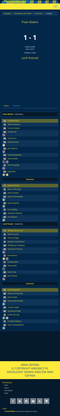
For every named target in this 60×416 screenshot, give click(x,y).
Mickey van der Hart (15, 230)
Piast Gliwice (30, 22)
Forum (7, 388)
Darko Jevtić (12, 265)
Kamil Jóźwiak (13, 262)
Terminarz (38, 13)
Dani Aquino (12, 217)
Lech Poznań (30, 58)
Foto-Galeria (9, 390)
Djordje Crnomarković (16, 241)
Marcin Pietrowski (14, 189)
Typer (6, 393)
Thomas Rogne (13, 238)
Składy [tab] (6, 106)
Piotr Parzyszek (13, 165)
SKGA (6, 385)
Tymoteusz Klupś (14, 311)
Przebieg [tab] (16, 106)
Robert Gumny (13, 234)
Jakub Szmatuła (13, 185)
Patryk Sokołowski (14, 155)
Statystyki (7, 13)
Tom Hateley (12, 209)
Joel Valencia (12, 148)
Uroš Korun (12, 138)
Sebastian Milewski (15, 213)
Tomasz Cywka (13, 307)
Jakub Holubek (13, 193)
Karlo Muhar (12, 255)
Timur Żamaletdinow (16, 325)
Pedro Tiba (12, 272)
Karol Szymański (14, 290)
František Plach (13, 121)
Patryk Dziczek (13, 142)
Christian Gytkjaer (14, 321)
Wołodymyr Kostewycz (16, 245)
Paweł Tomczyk (13, 315)
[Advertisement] (30, 81)
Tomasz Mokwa (14, 128)
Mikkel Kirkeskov (14, 124)
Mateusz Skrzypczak (15, 293)
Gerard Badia (13, 158)
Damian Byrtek (13, 203)
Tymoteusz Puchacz (15, 249)
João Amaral (12, 276)
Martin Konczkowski (15, 196)
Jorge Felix (12, 171)
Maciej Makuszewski (15, 301)
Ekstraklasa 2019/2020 (22, 13)
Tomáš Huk (12, 132)
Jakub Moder (12, 297)
